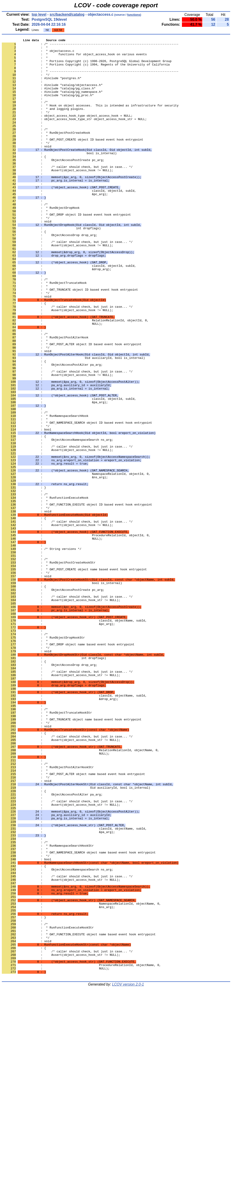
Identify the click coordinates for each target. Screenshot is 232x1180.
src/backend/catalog (67, 14)
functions (133, 14)
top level (39, 14)
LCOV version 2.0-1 (128, 1172)
